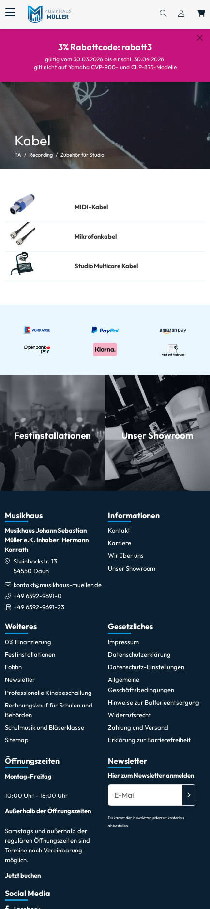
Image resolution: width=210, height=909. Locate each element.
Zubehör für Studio (82, 147)
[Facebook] (26, 901)
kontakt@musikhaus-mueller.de (58, 577)
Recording (41, 147)
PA (18, 147)
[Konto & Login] (181, 14)
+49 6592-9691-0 (38, 588)
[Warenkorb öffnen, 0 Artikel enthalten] (201, 14)
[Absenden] (188, 787)
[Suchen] (163, 14)
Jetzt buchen (23, 868)
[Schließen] (199, 37)
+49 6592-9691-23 (39, 600)
